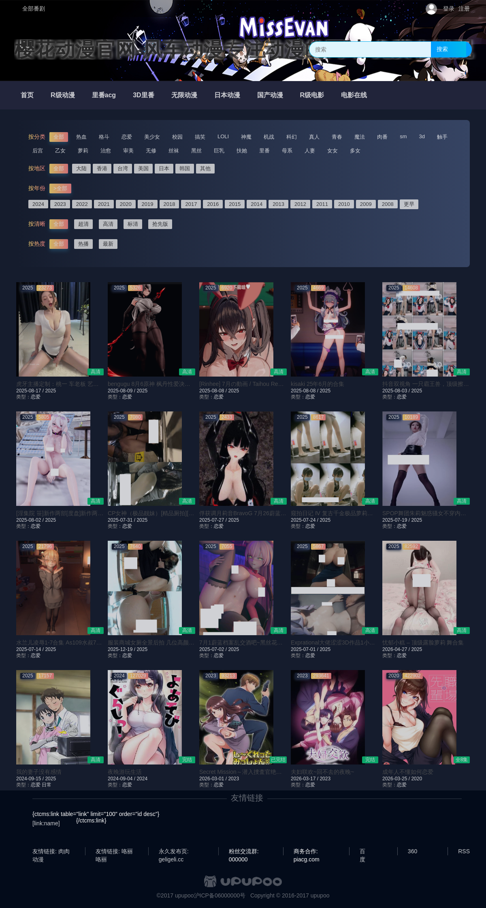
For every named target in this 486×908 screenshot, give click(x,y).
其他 (205, 168)
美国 (143, 168)
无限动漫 (184, 95)
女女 (332, 151)
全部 (58, 137)
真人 (314, 137)
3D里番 (143, 95)
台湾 (122, 168)
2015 (235, 204)
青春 (337, 137)
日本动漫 (227, 95)
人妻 (310, 151)
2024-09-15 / (30, 779)
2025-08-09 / (122, 391)
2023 (60, 204)
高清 (108, 224)
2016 (213, 204)
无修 (151, 151)
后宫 (37, 151)
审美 (128, 151)
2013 (278, 204)
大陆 (81, 168)
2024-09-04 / (122, 779)
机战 (269, 137)
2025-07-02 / (213, 649)
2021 (104, 204)
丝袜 (173, 151)
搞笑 (200, 137)
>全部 (60, 188)
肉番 (382, 137)
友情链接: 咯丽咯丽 (114, 851)
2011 (322, 204)
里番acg (104, 95)
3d (422, 136)
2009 (366, 204)
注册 (464, 8)
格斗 (104, 137)
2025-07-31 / (122, 520)
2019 (147, 204)
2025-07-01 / (305, 649)
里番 (264, 151)
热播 (83, 244)
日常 (46, 785)
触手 (442, 137)
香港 (102, 168)
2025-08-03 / (396, 391)
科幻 (291, 137)
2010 (344, 204)
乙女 (60, 151)
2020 (126, 204)
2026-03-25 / (396, 779)
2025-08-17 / (30, 391)
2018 (169, 204)
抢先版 (160, 224)
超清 (83, 224)
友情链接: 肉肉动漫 (51, 851)
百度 (362, 851)
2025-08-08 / (213, 391)
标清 (133, 224)
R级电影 (312, 95)
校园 (177, 137)
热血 (81, 137)
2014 (256, 204)
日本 (164, 168)
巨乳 (219, 151)
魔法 (359, 137)
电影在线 (354, 95)
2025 (50, 391)
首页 (27, 95)
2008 (388, 204)
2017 (191, 204)
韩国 (184, 168)
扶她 (242, 151)
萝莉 (83, 151)
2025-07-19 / (396, 520)
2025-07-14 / (30, 649)
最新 (108, 244)
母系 (287, 151)
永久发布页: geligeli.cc (174, 851)
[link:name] (46, 823)
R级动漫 (63, 95)
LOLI (223, 136)
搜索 (442, 49)
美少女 (152, 137)
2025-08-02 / (30, 520)
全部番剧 (33, 8)
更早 (409, 204)
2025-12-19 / (122, 649)
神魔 (246, 137)
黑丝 (196, 151)
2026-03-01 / (213, 779)
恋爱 (127, 137)
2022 (82, 204)
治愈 (105, 151)
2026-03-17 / (305, 779)
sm (403, 136)
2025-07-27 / (213, 520)
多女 (355, 151)
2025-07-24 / (305, 520)
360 (412, 851)
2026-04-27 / (396, 649)
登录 (448, 8)
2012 (300, 204)
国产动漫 (270, 95)
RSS (464, 851)
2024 (38, 204)
